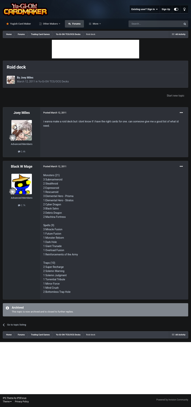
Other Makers (51, 23)
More (95, 23)
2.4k (22, 151)
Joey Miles (27, 77)
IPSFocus (21, 398)
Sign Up (166, 9)
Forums (76, 23)
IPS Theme (8, 398)
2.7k (22, 205)
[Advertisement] (95, 49)
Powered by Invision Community (172, 399)
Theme (7, 401)
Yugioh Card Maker (20, 23)
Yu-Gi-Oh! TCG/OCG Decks (53, 81)
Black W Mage (21, 166)
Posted (54, 112)
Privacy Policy (22, 401)
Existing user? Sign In (144, 9)
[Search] (146, 23)
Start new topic (175, 95)
